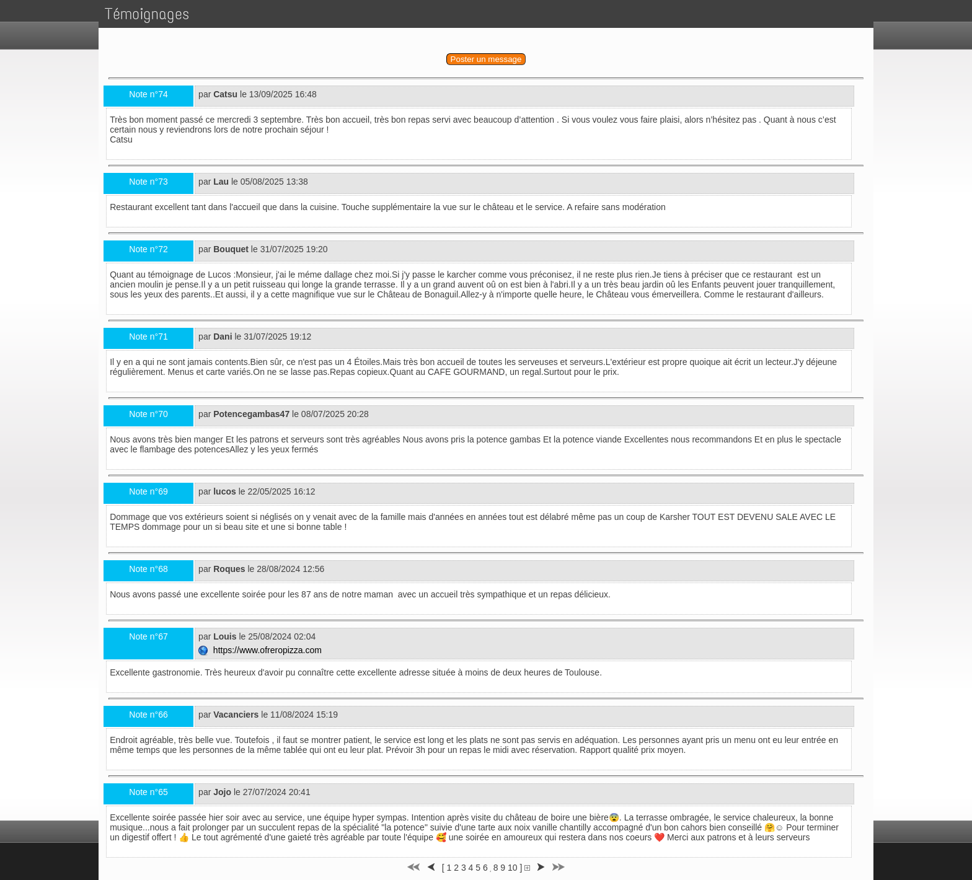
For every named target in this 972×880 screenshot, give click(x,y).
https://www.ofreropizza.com (261, 650)
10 (513, 868)
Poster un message (486, 59)
